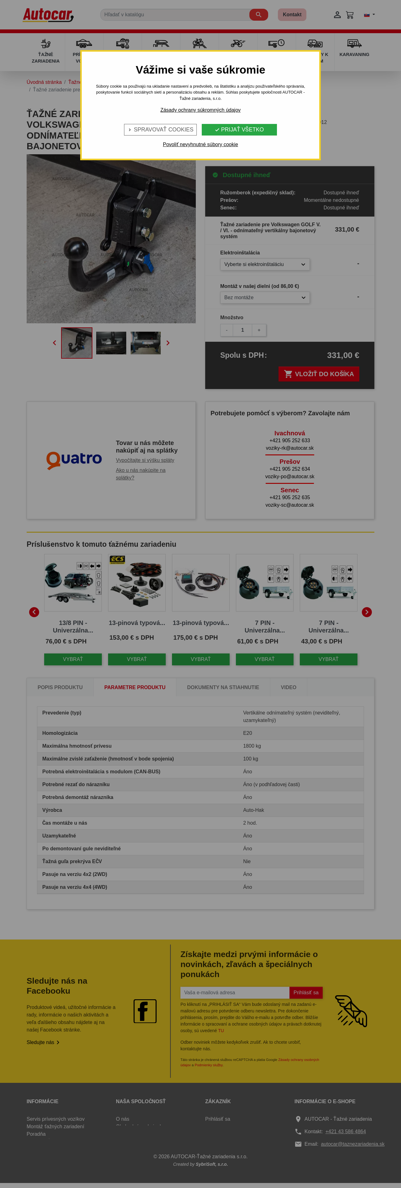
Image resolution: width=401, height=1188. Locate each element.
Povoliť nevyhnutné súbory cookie (200, 144)
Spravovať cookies (160, 129)
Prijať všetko (239, 129)
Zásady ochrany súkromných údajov (200, 110)
